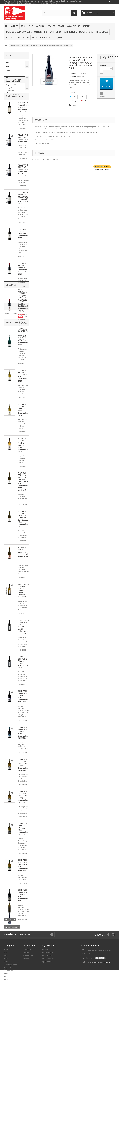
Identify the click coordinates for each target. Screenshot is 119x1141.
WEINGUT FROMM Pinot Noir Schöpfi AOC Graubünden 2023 (23, 299)
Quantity (103, 65)
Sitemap (26, 1105)
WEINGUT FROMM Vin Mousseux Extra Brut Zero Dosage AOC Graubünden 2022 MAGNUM (23, 512)
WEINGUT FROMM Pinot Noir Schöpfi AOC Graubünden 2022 (23, 336)
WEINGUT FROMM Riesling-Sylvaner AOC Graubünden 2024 (23, 476)
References (70, 31)
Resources (102, 31)
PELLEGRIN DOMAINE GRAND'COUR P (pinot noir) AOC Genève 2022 (24, 229)
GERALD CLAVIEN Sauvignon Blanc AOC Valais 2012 (22, 977)
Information (14, 104)
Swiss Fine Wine (11, 1039)
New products (14, 127)
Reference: (73, 73)
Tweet (73, 96)
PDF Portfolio (52, 31)
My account (48, 1092)
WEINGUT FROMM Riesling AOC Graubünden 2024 (23, 371)
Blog (35, 37)
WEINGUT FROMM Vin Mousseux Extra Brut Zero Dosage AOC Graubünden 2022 (23, 549)
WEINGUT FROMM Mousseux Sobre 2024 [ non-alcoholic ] (23, 584)
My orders (45, 1096)
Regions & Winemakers (18, 31)
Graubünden (9, 1035)
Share (82, 96)
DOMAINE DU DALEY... (23, 1055)
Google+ (74, 101)
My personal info (48, 1105)
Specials (11, 966)
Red (23, 26)
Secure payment (13, 118)
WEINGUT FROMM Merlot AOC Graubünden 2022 (23, 264)
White (14, 26)
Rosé (30, 26)
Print (74, 105)
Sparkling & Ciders (69, 26)
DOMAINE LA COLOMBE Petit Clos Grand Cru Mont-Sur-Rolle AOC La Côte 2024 (23, 621)
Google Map (22, 37)
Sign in (111, 2)
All (7, 26)
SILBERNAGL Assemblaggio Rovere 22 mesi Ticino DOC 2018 (23, 138)
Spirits (86, 26)
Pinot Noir (8, 1028)
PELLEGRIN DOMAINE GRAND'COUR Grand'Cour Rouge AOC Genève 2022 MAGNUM (24, 172)
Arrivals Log (47, 37)
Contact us (27, 1096)
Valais (7, 1024)
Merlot (22, 1039)
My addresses (47, 1102)
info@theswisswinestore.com (100, 1109)
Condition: (72, 77)
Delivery (10, 111)
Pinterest (85, 101)
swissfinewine (20, 1028)
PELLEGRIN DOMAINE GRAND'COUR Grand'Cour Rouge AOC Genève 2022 (24, 201)
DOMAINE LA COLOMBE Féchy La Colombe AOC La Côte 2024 (23, 693)
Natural (40, 26)
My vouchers (46, 1108)
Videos (8, 37)
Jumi (60, 37)
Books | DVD (86, 31)
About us (10, 115)
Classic (14, 1024)
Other (38, 31)
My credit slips (47, 1099)
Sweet (51, 26)
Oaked (14, 1031)
